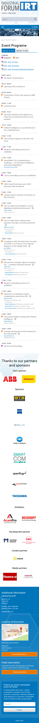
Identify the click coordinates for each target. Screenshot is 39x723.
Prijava (19, 710)
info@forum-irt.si (7, 612)
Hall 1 (17, 58)
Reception (7, 58)
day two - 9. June (22, 51)
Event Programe (11, 40)
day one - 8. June (8, 51)
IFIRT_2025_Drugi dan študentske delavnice (19, 69)
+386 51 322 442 (12, 608)
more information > (19, 654)
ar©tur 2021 (19, 721)
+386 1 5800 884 (12, 606)
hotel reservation (19, 672)
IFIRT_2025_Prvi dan (11, 62)
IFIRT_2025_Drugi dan (11, 66)
